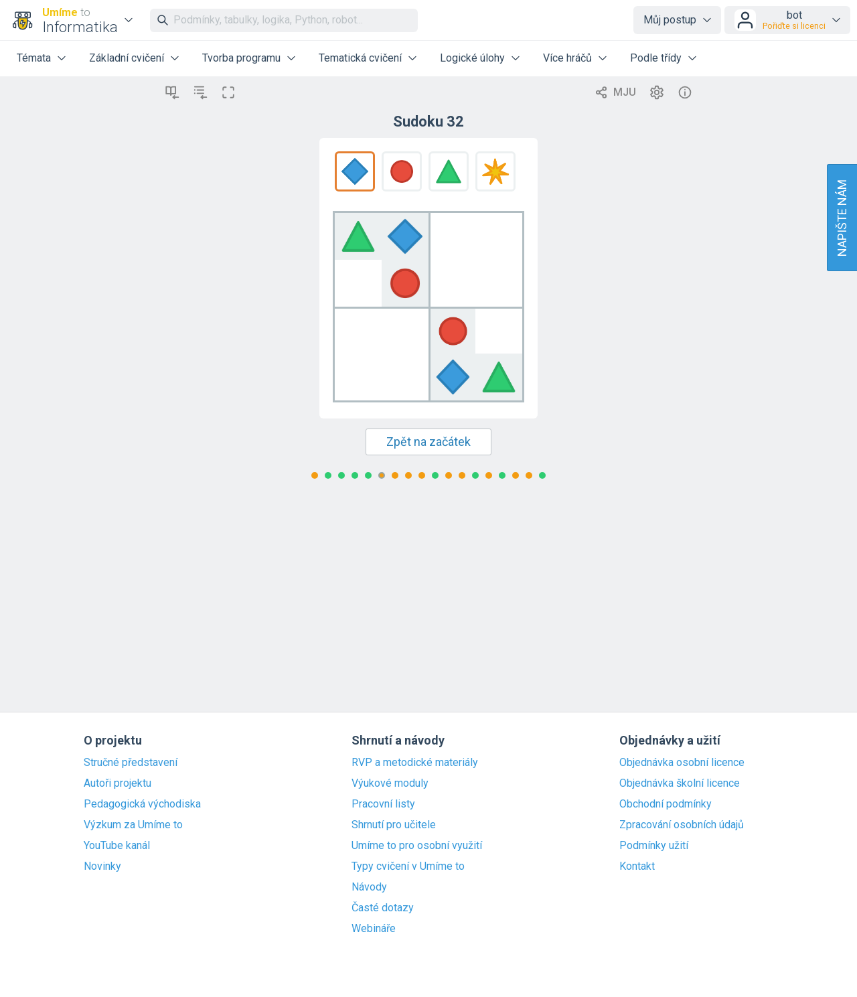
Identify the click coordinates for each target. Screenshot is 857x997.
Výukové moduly (390, 783)
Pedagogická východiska (142, 804)
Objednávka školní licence (679, 783)
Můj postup (669, 19)
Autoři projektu (117, 783)
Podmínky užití (653, 846)
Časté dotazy (383, 908)
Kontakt (637, 866)
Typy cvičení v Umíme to (408, 866)
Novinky (102, 866)
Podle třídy (656, 58)
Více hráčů (567, 58)
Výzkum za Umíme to (133, 825)
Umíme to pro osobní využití (417, 846)
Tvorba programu (241, 58)
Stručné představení (130, 763)
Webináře (374, 929)
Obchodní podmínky (665, 804)
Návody (369, 887)
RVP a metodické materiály (415, 763)
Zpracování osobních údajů (681, 825)
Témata (34, 58)
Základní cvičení (126, 58)
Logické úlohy (472, 58)
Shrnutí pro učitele (394, 825)
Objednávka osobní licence (682, 763)
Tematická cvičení (360, 58)
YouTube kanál (117, 846)
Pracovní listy (383, 804)
